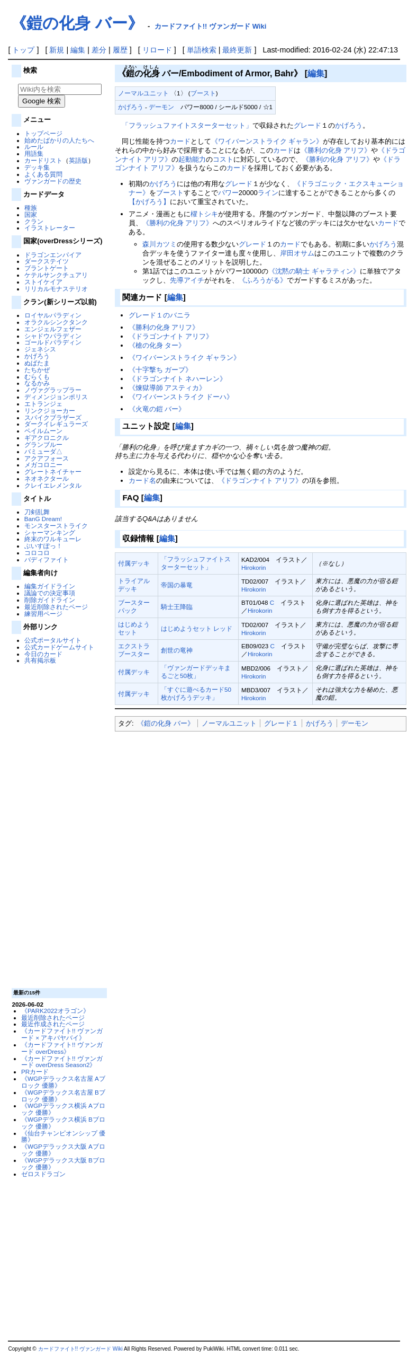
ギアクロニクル (46, 437)
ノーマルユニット (143, 93)
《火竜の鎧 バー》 (157, 409)
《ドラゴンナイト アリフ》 (171, 336)
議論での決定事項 (49, 592)
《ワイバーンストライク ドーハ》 (181, 397)
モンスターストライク (56, 525)
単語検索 (201, 50)
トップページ (43, 133)
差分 (99, 50)
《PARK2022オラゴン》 (55, 1010)
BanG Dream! (43, 518)
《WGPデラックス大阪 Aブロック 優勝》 (63, 1150)
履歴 (120, 50)
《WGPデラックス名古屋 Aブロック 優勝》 (63, 1082)
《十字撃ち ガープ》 (161, 370)
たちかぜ (37, 369)
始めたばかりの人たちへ (59, 140)
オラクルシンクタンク (56, 322)
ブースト (203, 93)
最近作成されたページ (53, 1023)
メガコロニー (43, 464)
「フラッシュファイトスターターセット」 (187, 125)
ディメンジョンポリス (56, 396)
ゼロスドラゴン (43, 1173)
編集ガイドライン (49, 586)
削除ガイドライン (49, 599)
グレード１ (281, 723)
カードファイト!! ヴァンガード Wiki (211, 26)
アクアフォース (46, 458)
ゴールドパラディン (52, 342)
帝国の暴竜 (177, 584)
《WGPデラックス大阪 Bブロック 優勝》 (63, 1163)
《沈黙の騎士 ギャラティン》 (314, 271)
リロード (157, 50)
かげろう (37, 356)
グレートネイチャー (52, 471)
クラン (33, 221)
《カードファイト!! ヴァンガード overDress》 (62, 1048)
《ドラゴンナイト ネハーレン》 (178, 379)
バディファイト (46, 559)
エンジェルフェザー (52, 328)
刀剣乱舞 (37, 511)
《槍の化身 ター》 (157, 345)
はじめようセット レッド (196, 628)
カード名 (142, 480)
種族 (30, 207)
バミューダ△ (43, 451)
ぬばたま (37, 362)
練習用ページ (43, 613)
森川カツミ (159, 244)
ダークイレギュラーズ (56, 423)
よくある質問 (43, 174)
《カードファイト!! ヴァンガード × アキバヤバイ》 (62, 1034)
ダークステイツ (46, 261)
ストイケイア (43, 281)
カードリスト (43, 160)
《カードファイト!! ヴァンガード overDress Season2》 (62, 1062)
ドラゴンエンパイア (52, 254)
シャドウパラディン (52, 335)
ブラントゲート (46, 268)
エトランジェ (43, 403)
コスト (223, 159)
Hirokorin (253, 567)
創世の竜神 (177, 650)
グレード (307, 125)
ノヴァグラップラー (52, 389)
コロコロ (37, 552)
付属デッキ (134, 563)
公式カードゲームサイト (59, 647)
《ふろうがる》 (263, 280)
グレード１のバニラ (160, 315)
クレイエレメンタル (52, 485)
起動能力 (192, 159)
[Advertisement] (58, 825)
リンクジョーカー (49, 410)
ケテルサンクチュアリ (56, 274)
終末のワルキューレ (52, 538)
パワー (228, 193)
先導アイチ (187, 280)
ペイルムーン (43, 430)
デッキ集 (37, 167)
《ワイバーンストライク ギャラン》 (267, 141)
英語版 (78, 160)
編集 (77, 50)
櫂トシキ (204, 214)
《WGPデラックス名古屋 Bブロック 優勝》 (63, 1096)
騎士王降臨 (177, 606)
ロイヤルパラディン (52, 315)
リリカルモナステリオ (56, 288)
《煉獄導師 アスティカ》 (167, 388)
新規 (56, 50)
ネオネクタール (46, 478)
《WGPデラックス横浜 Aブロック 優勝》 (63, 1109)
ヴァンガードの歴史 (52, 181)
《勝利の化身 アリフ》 (336, 150)
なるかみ (37, 383)
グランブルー (43, 444)
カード (180, 141)
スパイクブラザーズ (52, 417)
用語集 (33, 153)
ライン (268, 193)
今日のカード (43, 653)
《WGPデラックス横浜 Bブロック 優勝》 (63, 1123)
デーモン (161, 106)
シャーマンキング (49, 532)
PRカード (35, 1071)
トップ (23, 50)
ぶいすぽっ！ (43, 545)
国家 (30, 214)
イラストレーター (49, 227)
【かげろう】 (149, 202)
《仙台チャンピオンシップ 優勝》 (63, 1136)
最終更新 (237, 50)
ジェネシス (40, 349)
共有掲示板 (40, 660)
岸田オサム (297, 253)
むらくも (37, 376)
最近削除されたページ (56, 606)
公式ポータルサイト (52, 640)
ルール (33, 146)
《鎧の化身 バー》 (77, 23)
